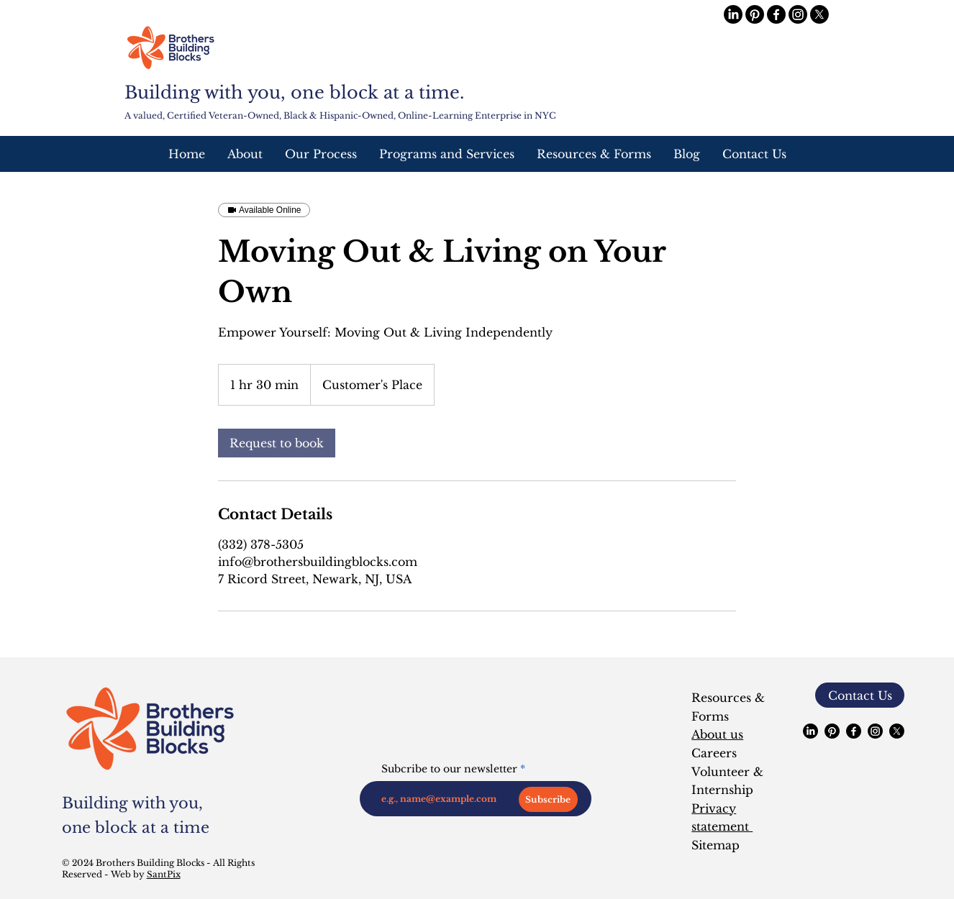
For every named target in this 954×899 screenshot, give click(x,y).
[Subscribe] (548, 799)
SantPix (164, 874)
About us (717, 734)
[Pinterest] (754, 14)
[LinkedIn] (733, 14)
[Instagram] (798, 14)
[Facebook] (776, 14)
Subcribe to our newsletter (449, 769)
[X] (819, 14)
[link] (276, 443)
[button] (446, 154)
